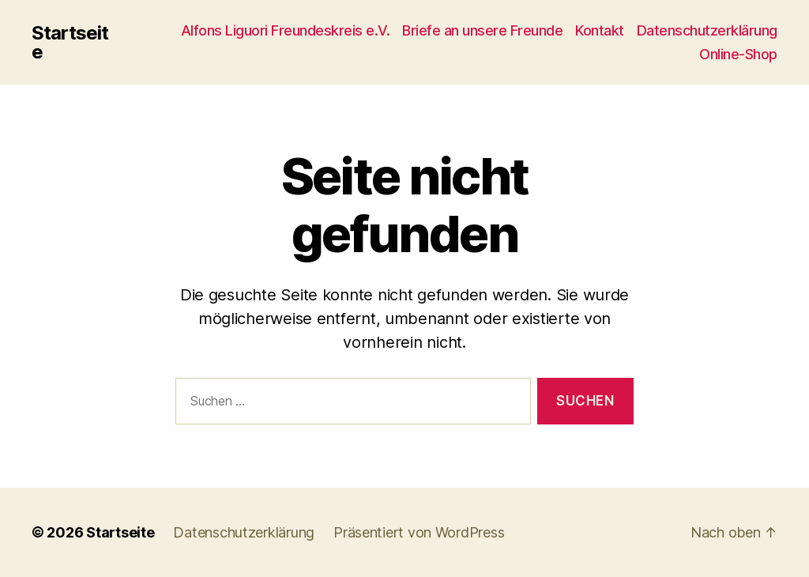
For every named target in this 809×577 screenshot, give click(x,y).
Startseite (70, 43)
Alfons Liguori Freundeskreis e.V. (285, 30)
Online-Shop (738, 54)
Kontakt (599, 30)
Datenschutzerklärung (707, 30)
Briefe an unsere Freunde (482, 30)
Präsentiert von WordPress (418, 532)
